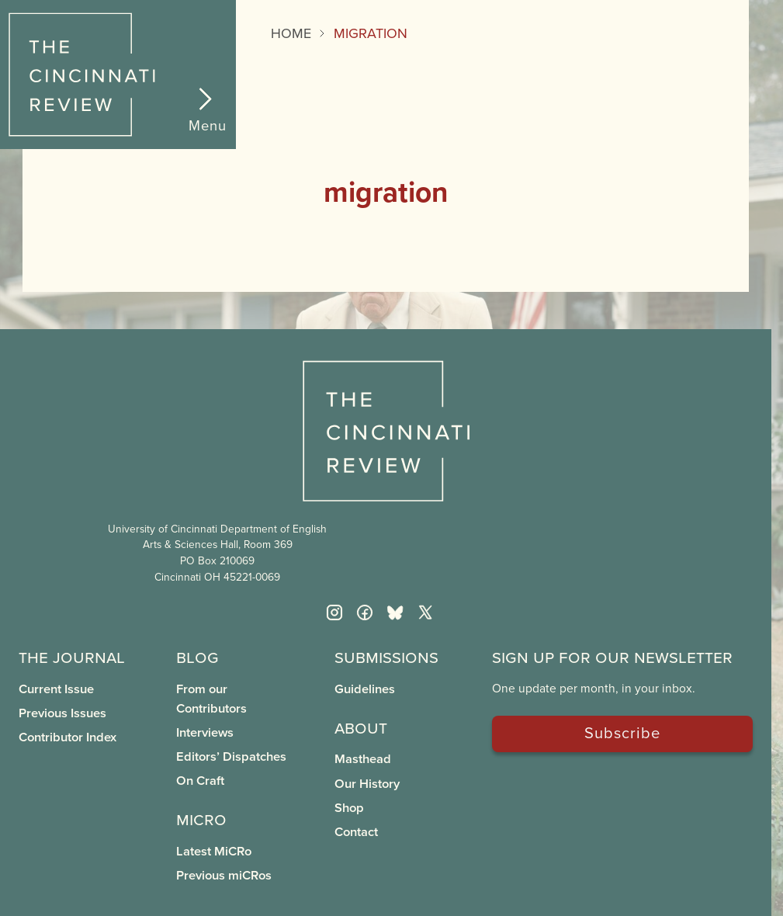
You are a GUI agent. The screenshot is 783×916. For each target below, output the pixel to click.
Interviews (205, 732)
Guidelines (364, 688)
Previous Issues (62, 712)
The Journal (72, 656)
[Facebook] (364, 612)
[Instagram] (334, 612)
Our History (367, 783)
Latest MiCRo (213, 850)
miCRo (201, 818)
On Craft (200, 780)
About (360, 727)
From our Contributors (211, 698)
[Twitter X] (425, 612)
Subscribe (622, 732)
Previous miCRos (224, 875)
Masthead (362, 758)
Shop (349, 807)
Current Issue (56, 688)
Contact (356, 831)
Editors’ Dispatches (231, 756)
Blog (197, 656)
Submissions (386, 656)
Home (291, 33)
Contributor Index (67, 736)
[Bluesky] (395, 612)
